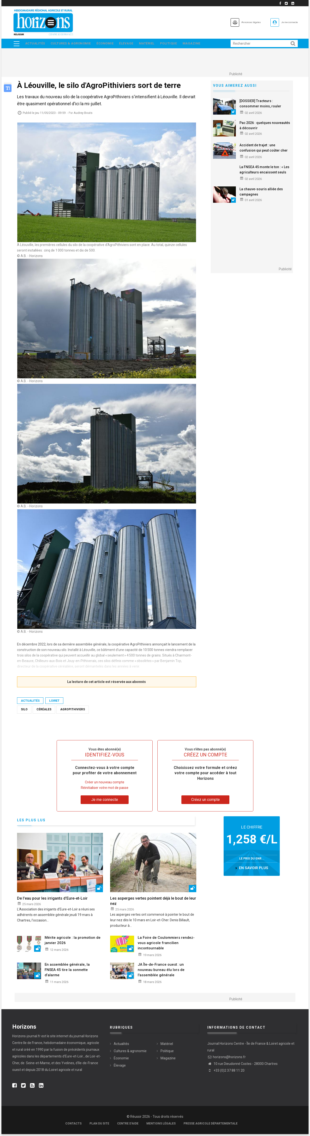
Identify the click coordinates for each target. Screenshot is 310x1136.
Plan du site (99, 1125)
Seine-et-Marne (37, 1065)
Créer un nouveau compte (104, 784)
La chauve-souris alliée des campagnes (261, 193)
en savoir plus (253, 869)
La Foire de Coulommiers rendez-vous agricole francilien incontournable (166, 944)
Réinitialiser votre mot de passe (104, 789)
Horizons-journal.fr (26, 1038)
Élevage (131, 44)
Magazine (201, 44)
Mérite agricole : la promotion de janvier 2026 (73, 942)
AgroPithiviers (72, 711)
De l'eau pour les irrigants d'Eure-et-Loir (52, 900)
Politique (177, 44)
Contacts (73, 1125)
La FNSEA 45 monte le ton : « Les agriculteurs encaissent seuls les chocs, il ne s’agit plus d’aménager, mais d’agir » (264, 177)
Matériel (153, 44)
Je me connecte (284, 22)
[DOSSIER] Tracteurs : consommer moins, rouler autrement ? (260, 108)
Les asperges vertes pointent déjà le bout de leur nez (153, 903)
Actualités (35, 44)
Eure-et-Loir (74, 1058)
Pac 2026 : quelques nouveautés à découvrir (264, 127)
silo (24, 711)
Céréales (43, 711)
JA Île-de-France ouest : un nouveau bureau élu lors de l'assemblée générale (161, 971)
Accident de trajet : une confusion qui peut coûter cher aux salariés (263, 152)
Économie (108, 44)
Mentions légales (161, 1125)
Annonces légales (234, 22)
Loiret (54, 702)
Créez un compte (205, 801)
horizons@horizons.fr (226, 1059)
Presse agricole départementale (211, 1125)
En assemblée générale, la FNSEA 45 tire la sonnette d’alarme (67, 971)
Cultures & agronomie (73, 44)
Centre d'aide (127, 1125)
